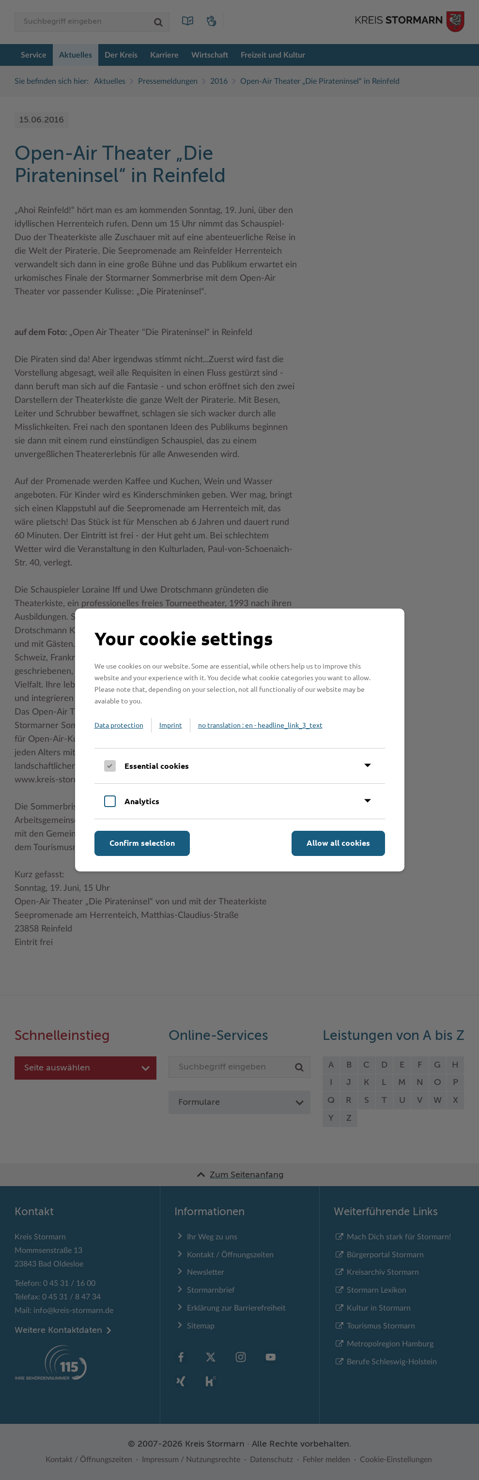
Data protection (118, 724)
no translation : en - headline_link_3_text (260, 724)
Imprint (170, 724)
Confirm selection (142, 843)
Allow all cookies (338, 843)
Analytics (141, 801)
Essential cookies (156, 766)
